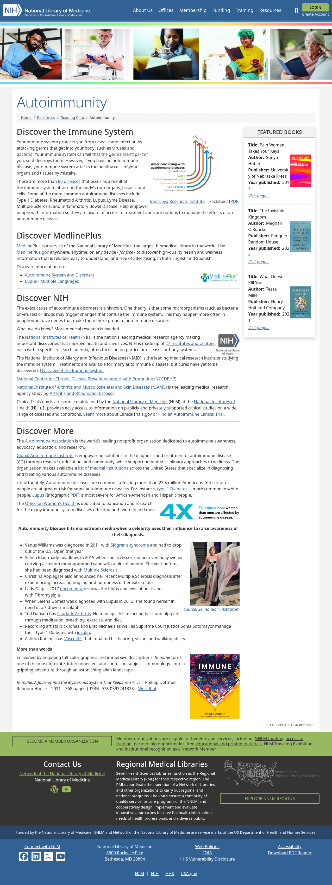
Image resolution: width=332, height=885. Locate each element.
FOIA (207, 853)
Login (315, 7)
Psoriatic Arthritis (74, 614)
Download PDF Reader (290, 853)
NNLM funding (269, 738)
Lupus (38, 495)
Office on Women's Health (50, 503)
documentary (73, 589)
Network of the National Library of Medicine (62, 774)
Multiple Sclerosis (101, 570)
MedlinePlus (29, 246)
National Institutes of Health (52, 337)
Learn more (94, 414)
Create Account (315, 14)
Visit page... (258, 196)
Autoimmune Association (49, 441)
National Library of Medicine (140, 402)
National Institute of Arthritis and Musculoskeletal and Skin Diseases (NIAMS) (92, 387)
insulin (83, 632)
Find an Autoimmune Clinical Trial (191, 414)
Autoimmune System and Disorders (60, 275)
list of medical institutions (103, 468)
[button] (142, 10)
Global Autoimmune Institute (45, 455)
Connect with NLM (42, 846)
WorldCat (147, 688)
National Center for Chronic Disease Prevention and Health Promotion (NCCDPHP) (96, 379)
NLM (139, 873)
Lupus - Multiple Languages (52, 281)
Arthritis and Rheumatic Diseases (82, 393)
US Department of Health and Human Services (274, 832)
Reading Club (72, 117)
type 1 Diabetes (172, 489)
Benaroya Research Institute (177, 201)
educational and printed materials (228, 744)
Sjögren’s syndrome (130, 545)
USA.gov (189, 873)
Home (26, 117)
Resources (46, 117)
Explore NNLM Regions (270, 798)
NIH (155, 873)
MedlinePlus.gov (33, 252)
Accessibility (290, 846)
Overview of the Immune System (72, 370)
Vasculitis (73, 639)
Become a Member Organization (62, 741)
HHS (169, 873)
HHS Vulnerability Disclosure (207, 859)
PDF (234, 201)
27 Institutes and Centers (190, 343)
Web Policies (207, 846)
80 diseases (69, 181)
